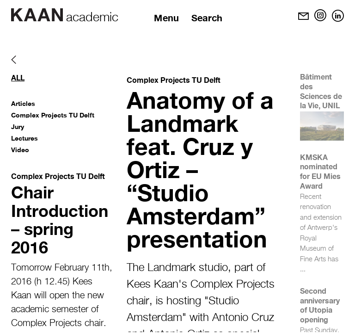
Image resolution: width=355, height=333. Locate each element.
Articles (23, 103)
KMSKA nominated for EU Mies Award (320, 171)
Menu (166, 17)
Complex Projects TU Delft (52, 115)
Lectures (24, 138)
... (303, 269)
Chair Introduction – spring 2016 (59, 219)
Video (20, 150)
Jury (17, 126)
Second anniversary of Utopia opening (320, 305)
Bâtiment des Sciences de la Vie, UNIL (321, 91)
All (17, 77)
